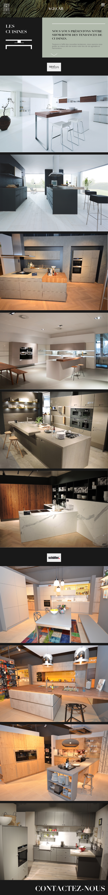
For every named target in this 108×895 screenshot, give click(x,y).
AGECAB (55, 8)
